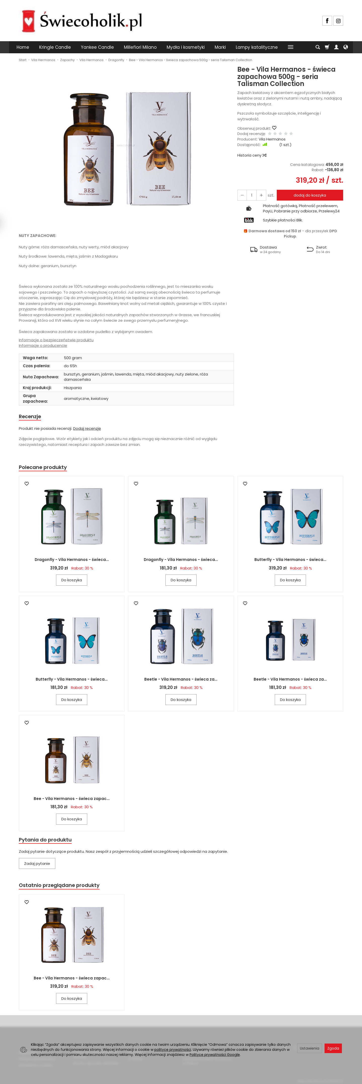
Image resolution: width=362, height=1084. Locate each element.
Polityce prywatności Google (215, 1054)
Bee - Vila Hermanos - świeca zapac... (72, 799)
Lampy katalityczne (257, 47)
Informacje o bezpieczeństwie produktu (56, 340)
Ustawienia (309, 1048)
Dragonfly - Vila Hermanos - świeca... (72, 560)
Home (23, 47)
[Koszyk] (327, 47)
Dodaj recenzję (87, 428)
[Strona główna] (82, 20)
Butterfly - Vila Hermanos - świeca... (290, 560)
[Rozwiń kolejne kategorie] (290, 47)
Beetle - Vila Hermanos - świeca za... (180, 680)
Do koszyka (71, 581)
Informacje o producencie (43, 345)
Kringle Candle (55, 47)
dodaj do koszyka (309, 195)
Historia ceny (251, 155)
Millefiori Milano (140, 47)
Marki (220, 47)
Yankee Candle (97, 47)
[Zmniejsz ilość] (259, 195)
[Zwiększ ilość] (241, 195)
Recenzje (30, 416)
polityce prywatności (172, 1049)
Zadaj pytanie (37, 864)
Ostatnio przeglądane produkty (60, 886)
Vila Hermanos (272, 139)
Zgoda (333, 1048)
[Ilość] (251, 195)
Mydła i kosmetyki (186, 47)
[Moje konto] (336, 47)
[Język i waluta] (345, 47)
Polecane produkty (44, 468)
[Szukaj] (318, 47)
